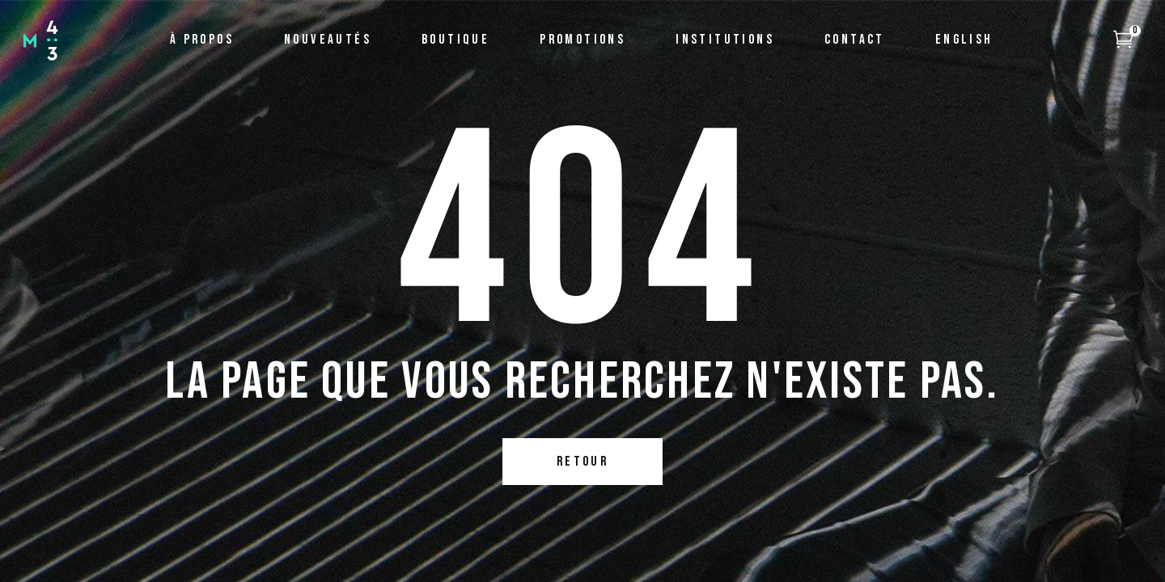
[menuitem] (964, 40)
